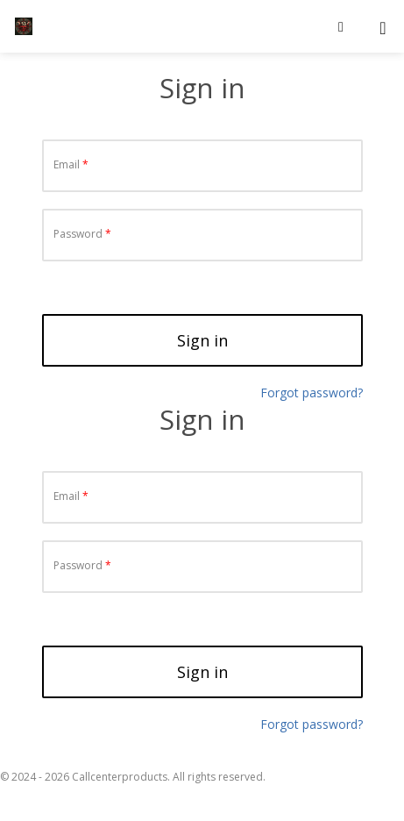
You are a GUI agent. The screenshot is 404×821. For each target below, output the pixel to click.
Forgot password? (311, 724)
